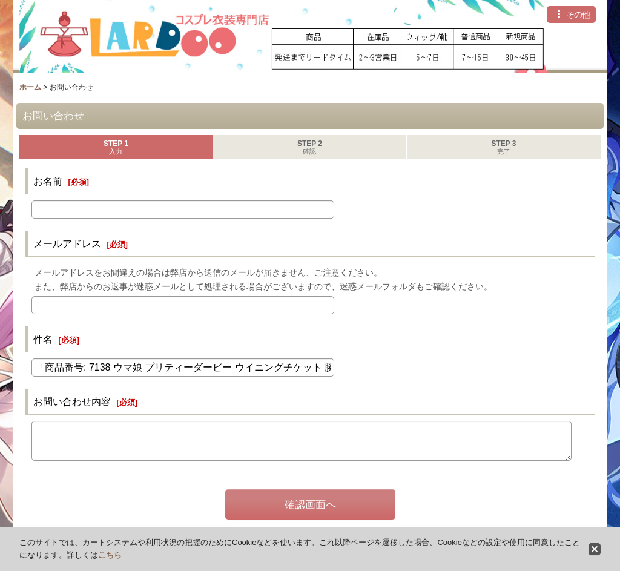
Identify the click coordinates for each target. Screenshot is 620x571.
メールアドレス (67, 243)
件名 (43, 339)
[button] (571, 14)
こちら (110, 554)
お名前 (47, 181)
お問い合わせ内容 (72, 401)
